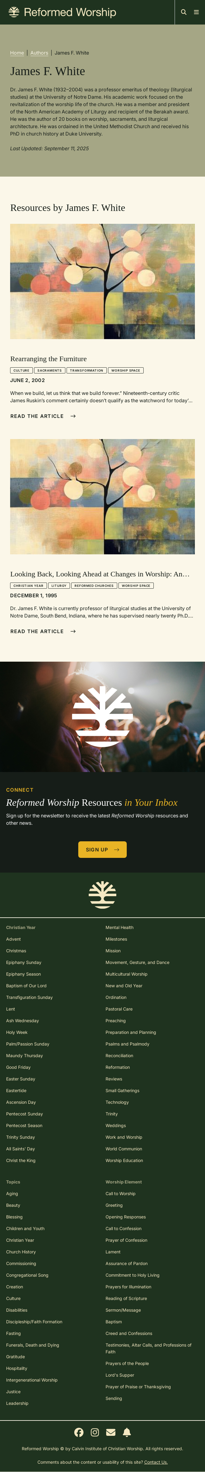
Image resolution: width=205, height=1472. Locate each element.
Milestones (116, 939)
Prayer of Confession (126, 1240)
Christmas (16, 950)
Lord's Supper (120, 1375)
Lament (113, 1251)
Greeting (114, 1205)
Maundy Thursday (24, 1055)
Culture (21, 370)
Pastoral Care (119, 1008)
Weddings (116, 1125)
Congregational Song (27, 1275)
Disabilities (16, 1310)
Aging (12, 1193)
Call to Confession (123, 1228)
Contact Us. (156, 1462)
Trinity (112, 1113)
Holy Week (17, 1032)
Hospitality (16, 1368)
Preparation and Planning (131, 1032)
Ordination (116, 997)
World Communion (124, 1148)
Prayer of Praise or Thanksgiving (138, 1386)
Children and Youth (25, 1228)
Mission (113, 950)
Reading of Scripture (126, 1298)
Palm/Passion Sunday (27, 1043)
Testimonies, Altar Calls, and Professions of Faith (148, 1348)
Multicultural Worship (127, 974)
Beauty (13, 1205)
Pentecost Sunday (24, 1113)
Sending (114, 1398)
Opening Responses (126, 1216)
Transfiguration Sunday (29, 997)
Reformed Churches (94, 585)
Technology (117, 1102)
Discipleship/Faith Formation (34, 1321)
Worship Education (124, 1160)
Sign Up (103, 850)
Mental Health (119, 927)
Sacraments (49, 370)
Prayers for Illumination (128, 1286)
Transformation (86, 370)
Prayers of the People (127, 1363)
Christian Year (28, 585)
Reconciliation (119, 1055)
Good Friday (18, 1067)
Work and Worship (124, 1137)
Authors (39, 53)
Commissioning (21, 1263)
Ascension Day (21, 1102)
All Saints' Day (20, 1148)
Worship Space (125, 370)
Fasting (13, 1333)
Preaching (116, 1020)
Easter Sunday (20, 1078)
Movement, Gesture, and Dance (137, 962)
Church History (21, 1251)
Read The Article (43, 416)
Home (17, 53)
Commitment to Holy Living (133, 1275)
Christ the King (21, 1160)
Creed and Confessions (129, 1333)
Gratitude (15, 1356)
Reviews (114, 1078)
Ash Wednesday (22, 1020)
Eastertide (16, 1090)
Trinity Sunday (20, 1137)
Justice (13, 1391)
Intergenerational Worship (32, 1379)
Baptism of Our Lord (26, 985)
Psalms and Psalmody (127, 1043)
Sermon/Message (123, 1310)
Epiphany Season (23, 974)
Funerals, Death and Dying (32, 1345)
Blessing (14, 1216)
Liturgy (59, 585)
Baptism (114, 1321)
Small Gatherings (122, 1090)
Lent (10, 1008)
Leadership (17, 1403)
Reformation (118, 1067)
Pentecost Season (24, 1125)
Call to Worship (121, 1193)
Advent (13, 939)
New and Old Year (124, 985)
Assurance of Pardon (127, 1263)
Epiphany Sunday (23, 962)
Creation (14, 1286)
